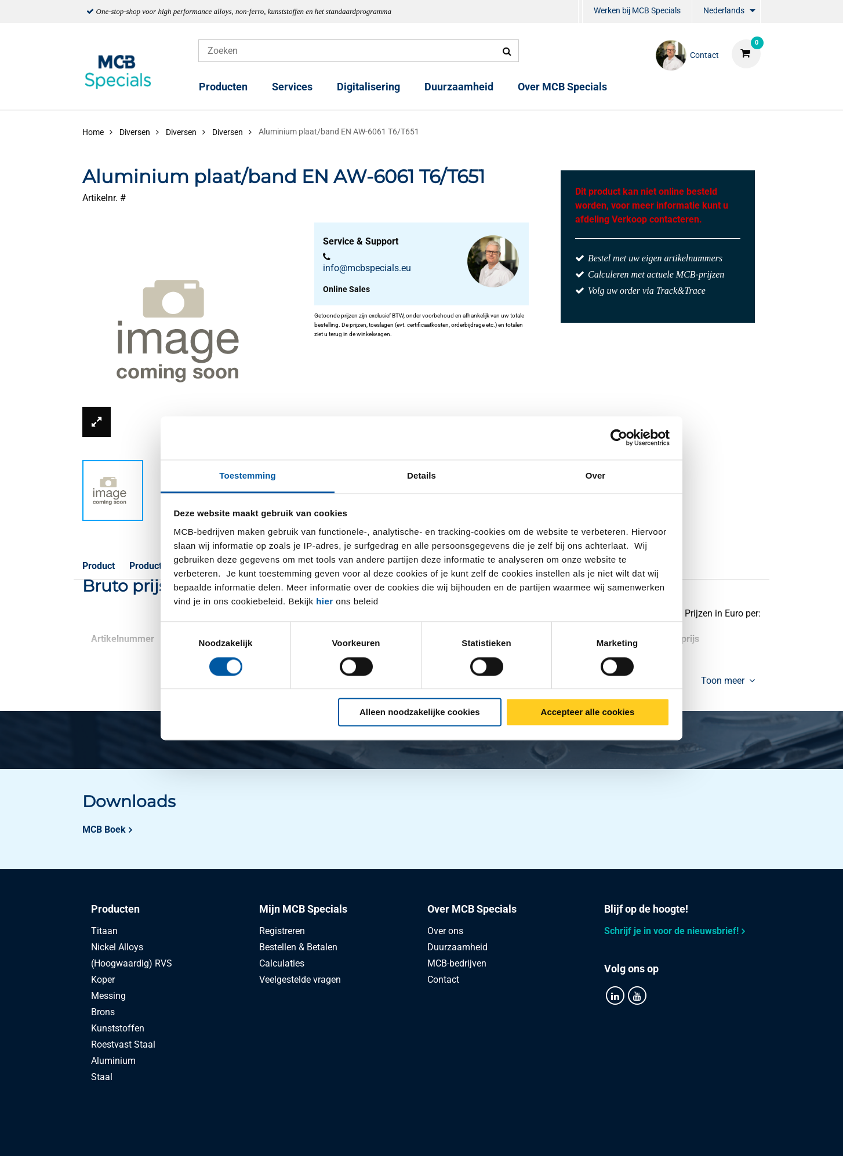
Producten (223, 87)
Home (93, 132)
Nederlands (723, 10)
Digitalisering (368, 87)
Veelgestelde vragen (300, 979)
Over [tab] (596, 475)
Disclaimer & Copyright (586, 1134)
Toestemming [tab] (247, 475)
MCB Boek (104, 829)
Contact (443, 979)
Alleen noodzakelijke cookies (419, 712)
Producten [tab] (115, 909)
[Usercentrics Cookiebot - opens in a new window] (619, 437)
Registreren (282, 930)
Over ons (445, 930)
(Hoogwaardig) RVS (131, 963)
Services (292, 87)
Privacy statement (295, 1134)
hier (324, 601)
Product (98, 565)
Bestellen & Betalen (298, 947)
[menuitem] (580, 12)
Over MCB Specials (562, 87)
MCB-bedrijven (456, 963)
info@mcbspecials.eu (367, 267)
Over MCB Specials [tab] (472, 909)
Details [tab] (421, 475)
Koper (103, 979)
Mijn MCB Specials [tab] (303, 909)
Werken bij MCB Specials (637, 10)
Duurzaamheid (458, 87)
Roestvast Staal (123, 1044)
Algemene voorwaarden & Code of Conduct (435, 1134)
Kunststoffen (117, 1028)
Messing (108, 995)
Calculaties (281, 963)
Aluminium (113, 1060)
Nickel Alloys (117, 947)
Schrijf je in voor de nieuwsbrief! (671, 930)
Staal (101, 1076)
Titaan (104, 930)
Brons (103, 1012)
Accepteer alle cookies (588, 712)
